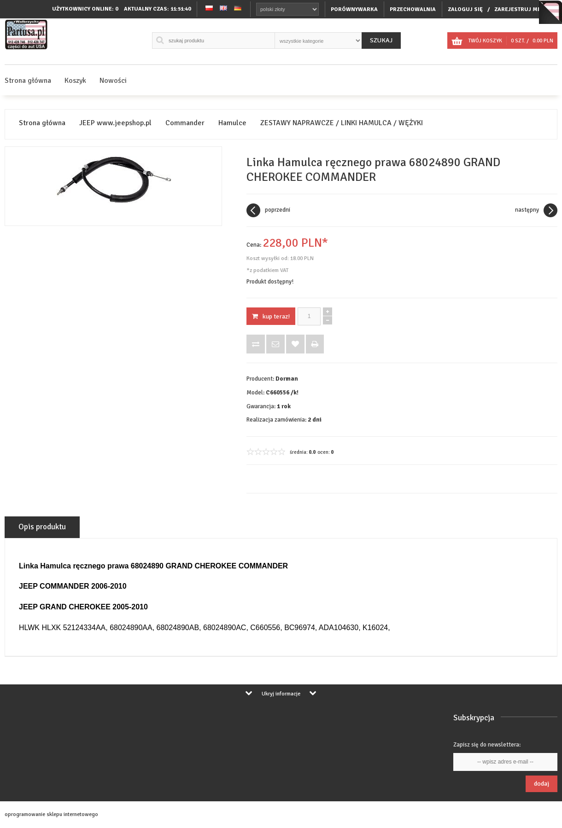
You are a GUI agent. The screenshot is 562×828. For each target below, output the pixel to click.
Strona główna (28, 80)
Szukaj (381, 40)
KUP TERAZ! (271, 316)
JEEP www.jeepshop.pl (115, 123)
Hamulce (232, 123)
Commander (185, 123)
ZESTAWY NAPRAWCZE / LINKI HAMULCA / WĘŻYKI (341, 123)
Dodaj (541, 783)
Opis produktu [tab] (42, 527)
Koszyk (75, 80)
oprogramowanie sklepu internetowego (51, 814)
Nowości (113, 80)
